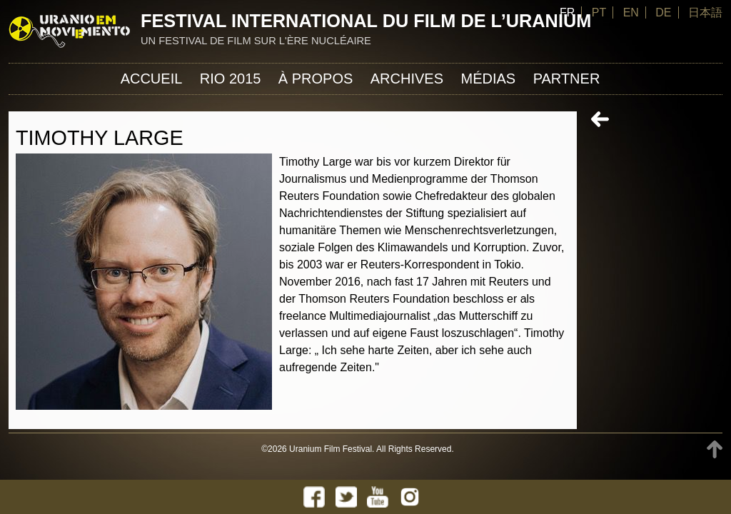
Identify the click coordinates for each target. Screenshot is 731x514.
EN (631, 12)
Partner (566, 78)
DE (663, 12)
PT (599, 12)
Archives (406, 78)
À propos (315, 78)
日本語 (705, 12)
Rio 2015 (230, 78)
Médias (487, 78)
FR (567, 12)
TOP (714, 449)
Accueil (152, 78)
